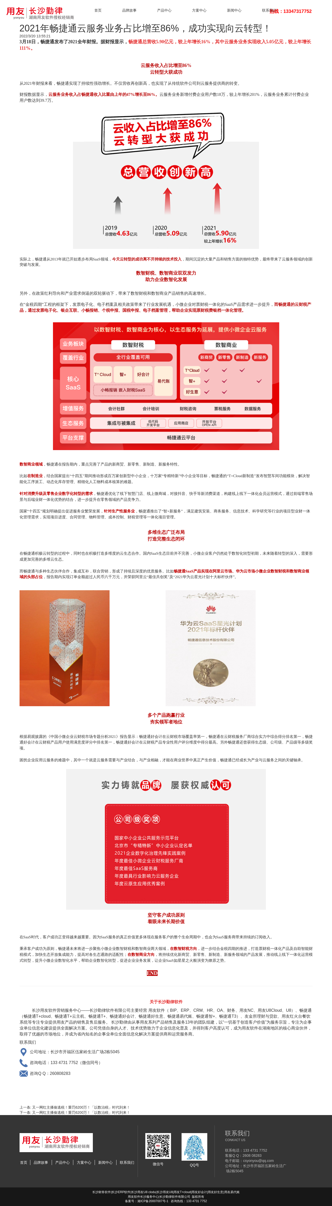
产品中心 (164, 10)
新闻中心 (234, 10)
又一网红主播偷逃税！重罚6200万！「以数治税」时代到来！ (81, 1107)
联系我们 (269, 10)
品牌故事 (129, 10)
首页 (98, 10)
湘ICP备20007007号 (151, 1201)
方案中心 (199, 10)
